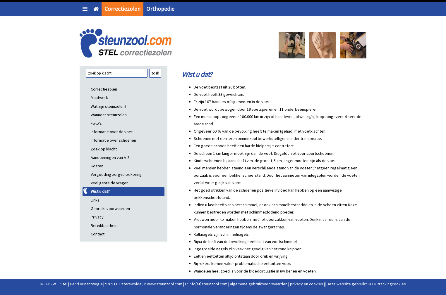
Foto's (96, 123)
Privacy (97, 217)
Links (95, 200)
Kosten (97, 166)
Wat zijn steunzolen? (108, 106)
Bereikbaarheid (104, 225)
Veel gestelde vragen (109, 182)
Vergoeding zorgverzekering (116, 174)
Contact (97, 234)
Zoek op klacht (104, 149)
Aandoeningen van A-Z (110, 157)
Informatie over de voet (112, 131)
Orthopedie (160, 8)
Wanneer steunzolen (109, 114)
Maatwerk (99, 97)
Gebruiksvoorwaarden (110, 208)
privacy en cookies (306, 284)
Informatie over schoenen (113, 140)
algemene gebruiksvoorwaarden (258, 284)
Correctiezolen (122, 8)
